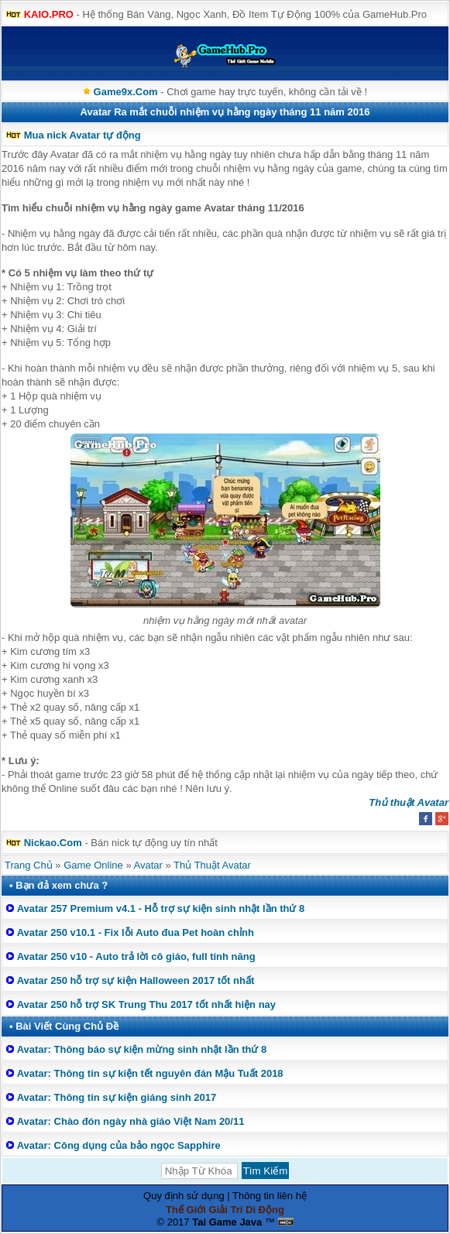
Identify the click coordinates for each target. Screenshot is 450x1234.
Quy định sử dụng (184, 1195)
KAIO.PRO (49, 14)
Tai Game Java (227, 1222)
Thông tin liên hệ (269, 1195)
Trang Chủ (29, 865)
